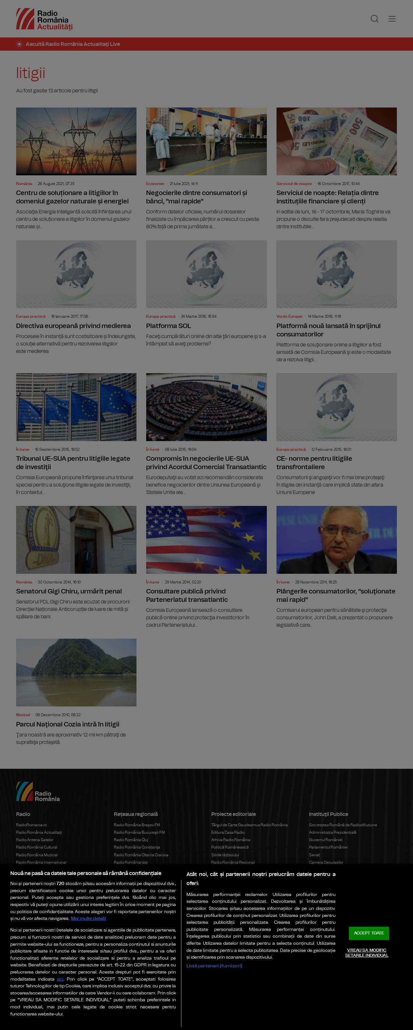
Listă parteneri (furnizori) (214, 965)
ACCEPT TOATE (369, 933)
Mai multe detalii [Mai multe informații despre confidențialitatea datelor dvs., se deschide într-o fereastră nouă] (88, 918)
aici (60, 979)
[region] (206, 947)
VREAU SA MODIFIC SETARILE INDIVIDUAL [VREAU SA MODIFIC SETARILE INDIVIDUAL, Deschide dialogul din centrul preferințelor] (366, 953)
